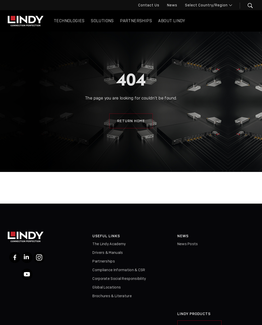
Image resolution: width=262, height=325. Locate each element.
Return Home (131, 121)
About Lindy (171, 20)
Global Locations (106, 287)
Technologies (69, 20)
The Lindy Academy (109, 244)
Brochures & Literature (112, 296)
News (172, 5)
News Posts (187, 244)
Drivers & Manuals (107, 252)
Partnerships (136, 20)
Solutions (102, 20)
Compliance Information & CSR (118, 270)
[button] (247, 6)
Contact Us (148, 5)
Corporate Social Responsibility (119, 278)
